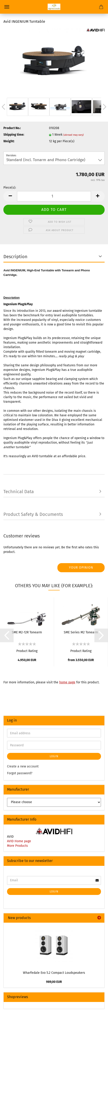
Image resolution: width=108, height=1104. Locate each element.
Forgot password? (19, 773)
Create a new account (23, 766)
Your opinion (81, 567)
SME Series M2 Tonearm (81, 632)
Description (15, 256)
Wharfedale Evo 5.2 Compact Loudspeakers (54, 973)
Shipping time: (13, 135)
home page (67, 682)
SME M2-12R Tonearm (27, 632)
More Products (17, 846)
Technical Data (18, 491)
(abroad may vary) (73, 134)
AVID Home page (19, 841)
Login (54, 756)
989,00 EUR (54, 982)
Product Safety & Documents (33, 514)
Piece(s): (9, 188)
